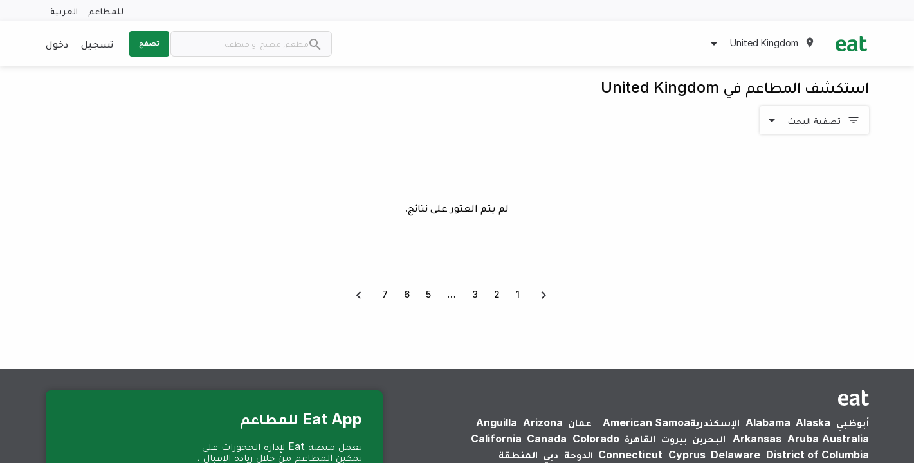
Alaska (813, 422)
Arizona (543, 422)
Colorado (595, 438)
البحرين (709, 438)
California (496, 438)
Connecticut (630, 454)
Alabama (768, 422)
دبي (550, 454)
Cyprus (687, 454)
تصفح (149, 43)
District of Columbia (817, 454)
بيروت (674, 438)
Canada (547, 438)
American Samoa (646, 422)
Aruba (803, 438)
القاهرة (640, 438)
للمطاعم (105, 10)
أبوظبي (852, 422)
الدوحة (578, 454)
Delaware (735, 454)
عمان (580, 422)
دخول (57, 43)
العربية (64, 10)
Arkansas (757, 438)
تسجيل (97, 43)
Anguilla (496, 422)
